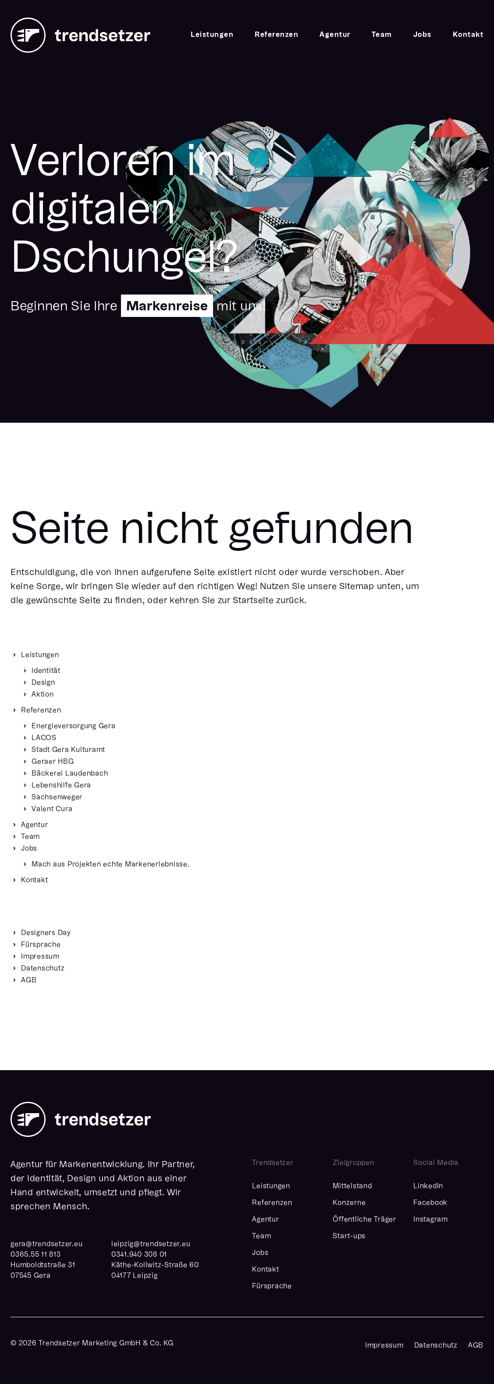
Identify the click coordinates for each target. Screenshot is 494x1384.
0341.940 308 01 (139, 1255)
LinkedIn (428, 1186)
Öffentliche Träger (364, 1220)
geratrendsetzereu (46, 1244)
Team (382, 35)
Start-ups (349, 1236)
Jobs (422, 35)
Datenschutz (436, 1346)
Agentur (335, 35)
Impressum (384, 1346)
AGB (475, 1346)
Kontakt (468, 35)
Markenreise (167, 307)
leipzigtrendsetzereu (151, 1244)
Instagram (430, 1220)
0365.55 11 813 (36, 1255)
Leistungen (212, 35)
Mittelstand (352, 1186)
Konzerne (349, 1203)
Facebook (430, 1203)
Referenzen (277, 35)
